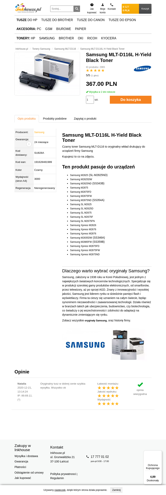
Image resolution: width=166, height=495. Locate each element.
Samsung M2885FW (81, 242)
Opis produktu (27, 118)
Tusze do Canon (90, 20)
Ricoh (92, 38)
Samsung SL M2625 (81, 204)
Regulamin (57, 478)
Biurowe (63, 29)
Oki (80, 38)
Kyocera (108, 38)
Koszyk (145, 8)
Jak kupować (22, 478)
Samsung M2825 (79, 175)
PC (28, 29)
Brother (66, 38)
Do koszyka (131, 100)
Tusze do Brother (57, 20)
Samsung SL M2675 (81, 212)
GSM (48, 29)
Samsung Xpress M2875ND (85, 254)
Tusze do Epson (122, 20)
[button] (47, 73)
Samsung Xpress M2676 (83, 229)
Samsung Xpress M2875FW (85, 250)
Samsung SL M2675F (81, 217)
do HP (26, 20)
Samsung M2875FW (81, 196)
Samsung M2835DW (81, 237)
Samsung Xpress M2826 (83, 225)
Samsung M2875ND (81, 200)
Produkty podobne (55, 118)
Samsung (47, 38)
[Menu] (159, 453)
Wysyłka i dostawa (26, 456)
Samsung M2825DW (81, 179)
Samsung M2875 (79, 187)
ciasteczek (60, 490)
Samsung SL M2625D (81, 208)
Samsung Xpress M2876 (83, 233)
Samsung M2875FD (80, 191)
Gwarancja (21, 461)
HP (25, 38)
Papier (80, 29)
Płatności (20, 467)
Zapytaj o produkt (85, 118)
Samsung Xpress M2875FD (84, 246)
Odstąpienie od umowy (28, 472)
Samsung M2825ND (81, 183)
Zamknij (116, 490)
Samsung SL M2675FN (82, 221)
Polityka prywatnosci (63, 474)
